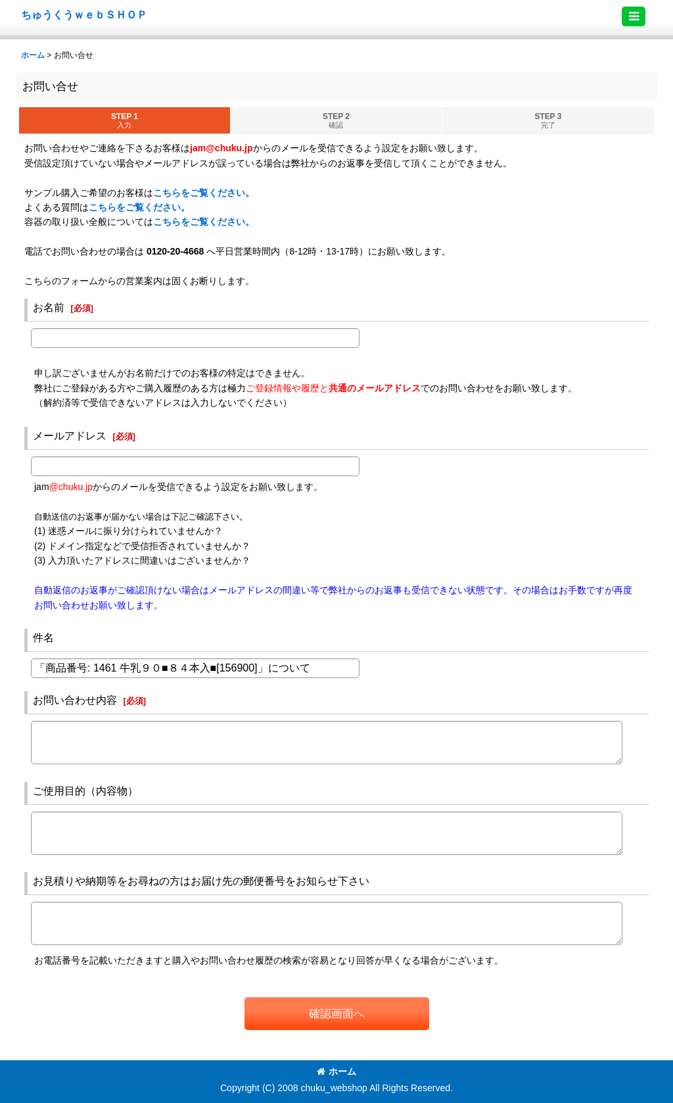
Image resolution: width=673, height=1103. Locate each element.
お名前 (48, 307)
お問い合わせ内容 (75, 700)
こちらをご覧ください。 (203, 192)
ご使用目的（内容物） (85, 791)
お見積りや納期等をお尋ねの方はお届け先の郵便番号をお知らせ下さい (201, 881)
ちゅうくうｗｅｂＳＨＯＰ (84, 14)
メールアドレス (69, 435)
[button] (633, 16)
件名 (43, 637)
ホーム (336, 1071)
